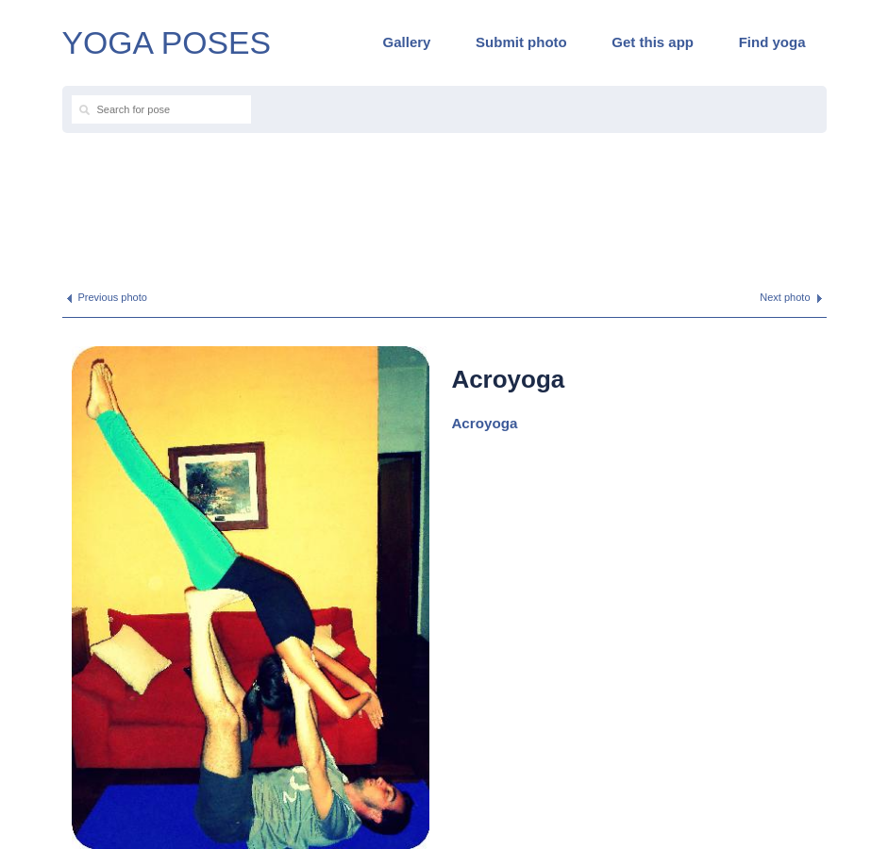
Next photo (785, 297)
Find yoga (772, 42)
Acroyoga (484, 423)
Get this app (653, 42)
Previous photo (112, 297)
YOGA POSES (167, 42)
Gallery (407, 42)
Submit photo (521, 42)
